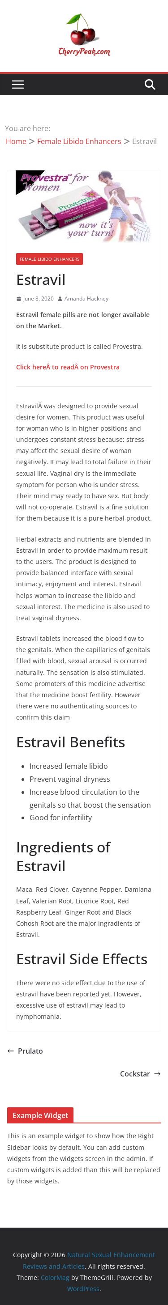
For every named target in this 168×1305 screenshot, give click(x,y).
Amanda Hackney (86, 298)
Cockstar (140, 1074)
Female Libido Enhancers (49, 259)
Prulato (25, 1051)
